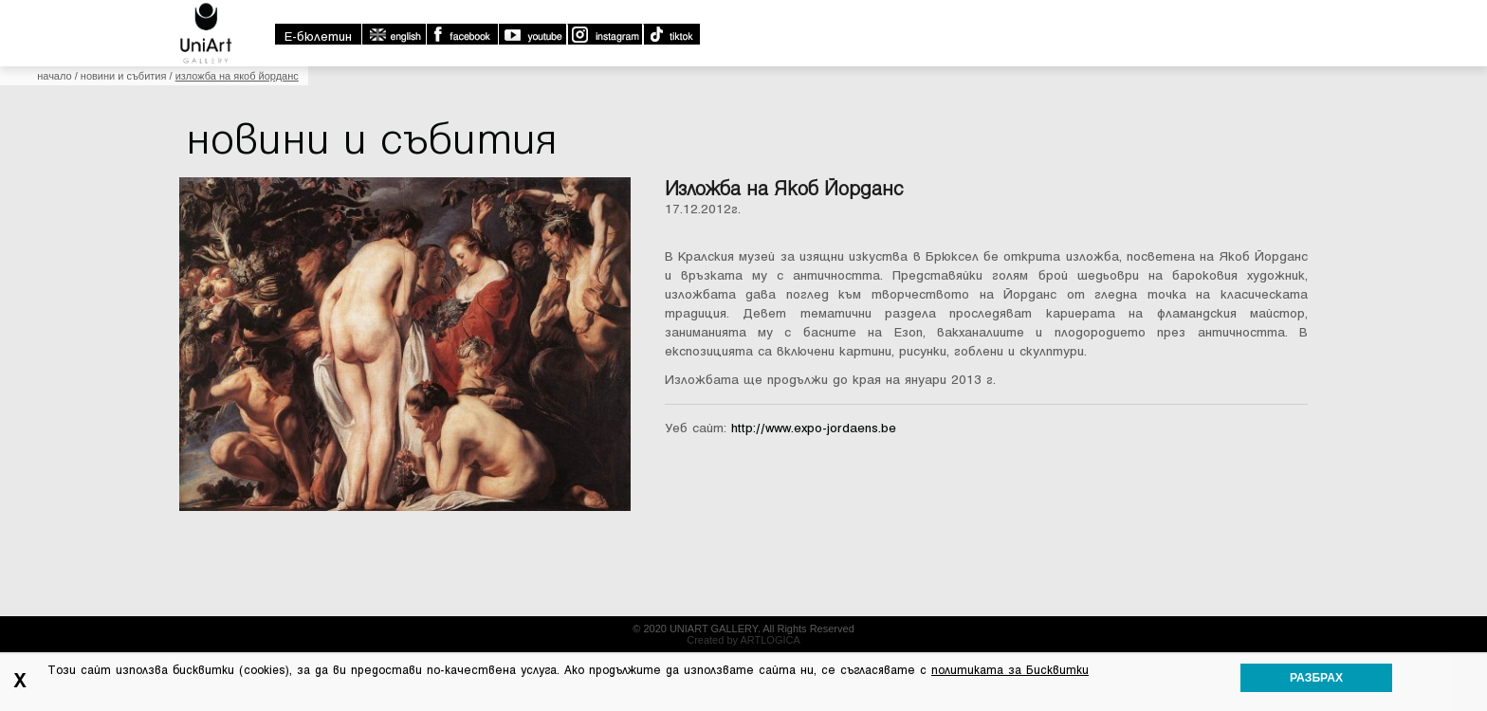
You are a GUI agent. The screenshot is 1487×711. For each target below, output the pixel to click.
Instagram (604, 34)
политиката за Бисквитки (1010, 670)
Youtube (532, 34)
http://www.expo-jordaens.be (813, 428)
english (393, 34)
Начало (54, 76)
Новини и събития (124, 76)
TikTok (671, 34)
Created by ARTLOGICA (743, 640)
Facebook (462, 34)
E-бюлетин (318, 36)
